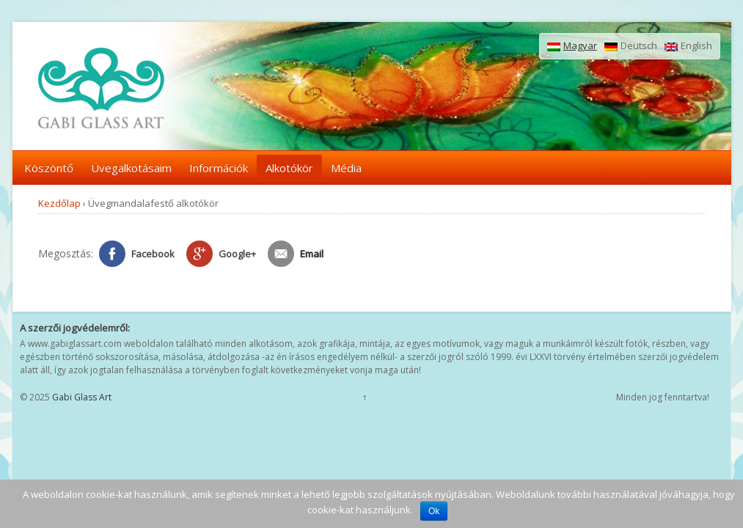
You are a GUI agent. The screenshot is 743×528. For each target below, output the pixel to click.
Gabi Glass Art (80, 397)
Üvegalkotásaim (131, 168)
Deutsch (630, 46)
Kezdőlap (59, 203)
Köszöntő (48, 168)
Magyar (572, 46)
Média (346, 168)
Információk (218, 168)
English (688, 46)
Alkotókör (289, 168)
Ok (433, 511)
